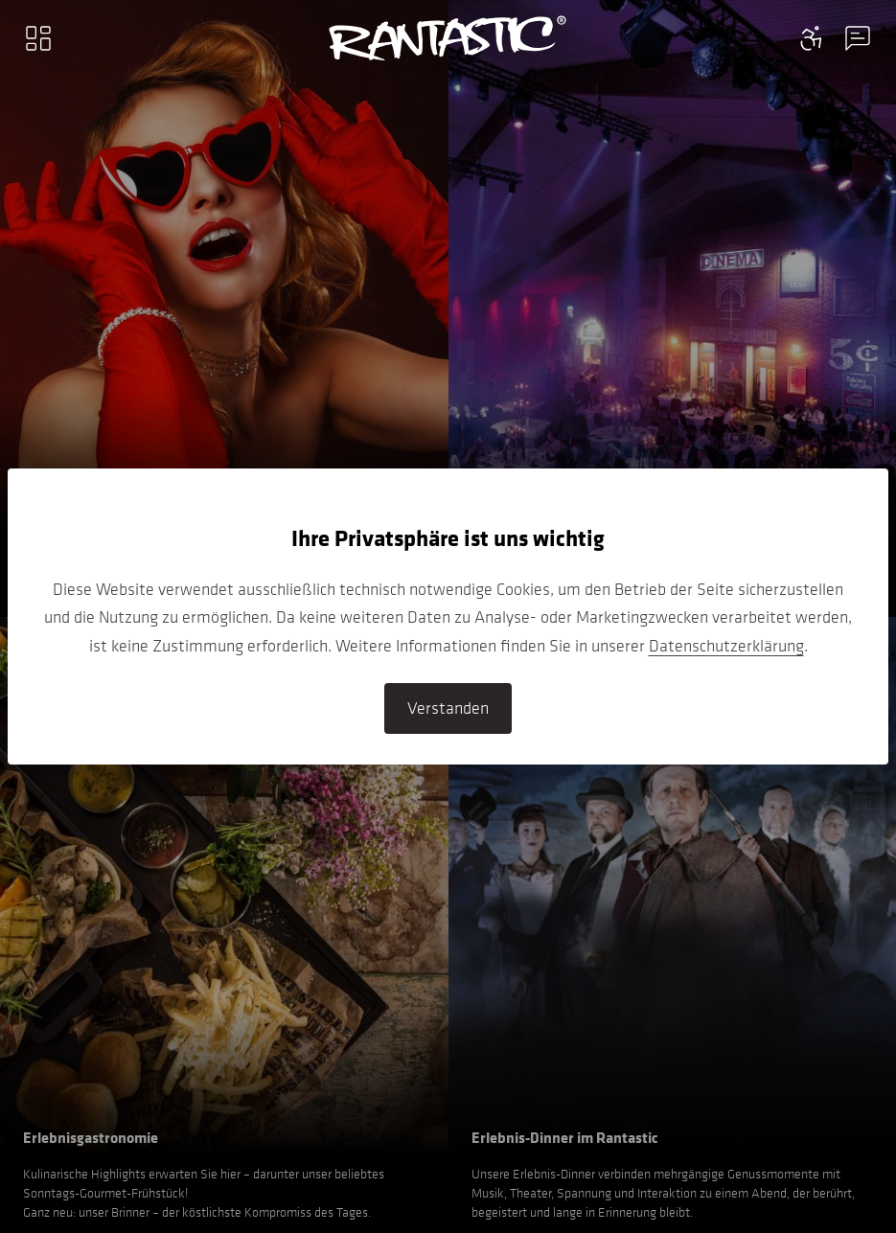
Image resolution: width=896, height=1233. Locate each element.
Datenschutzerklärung (726, 645)
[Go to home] (448, 38)
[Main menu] (38, 38)
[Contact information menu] (811, 38)
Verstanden (448, 708)
